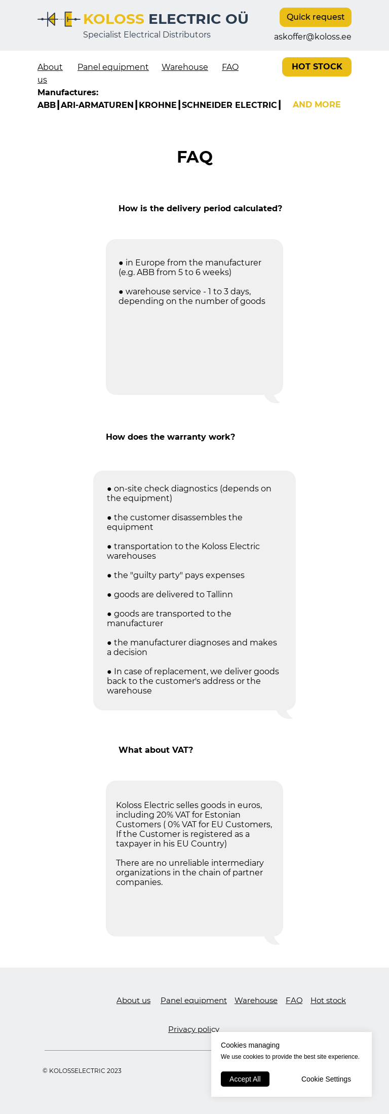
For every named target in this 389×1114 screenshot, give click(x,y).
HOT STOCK (317, 66)
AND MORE (317, 104)
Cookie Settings (326, 1079)
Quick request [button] (316, 17)
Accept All (244, 1079)
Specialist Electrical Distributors (147, 35)
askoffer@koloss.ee (313, 37)
